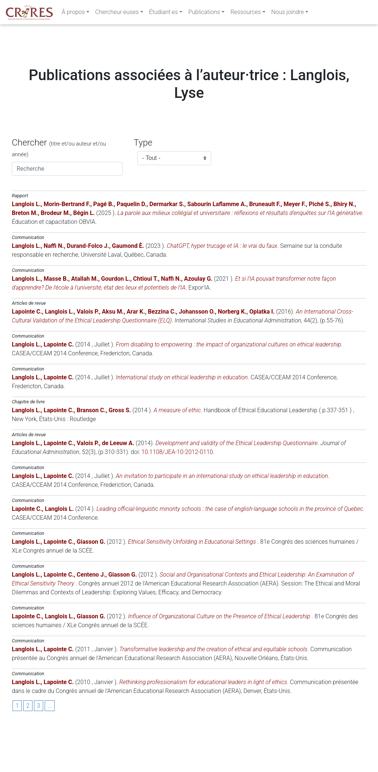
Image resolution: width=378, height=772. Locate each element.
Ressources (245, 13)
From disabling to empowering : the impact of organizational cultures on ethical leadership (228, 389)
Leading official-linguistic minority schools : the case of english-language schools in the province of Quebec (229, 553)
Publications (204, 13)
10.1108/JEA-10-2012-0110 (177, 496)
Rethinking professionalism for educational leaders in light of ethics (203, 726)
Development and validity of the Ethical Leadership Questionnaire (236, 487)
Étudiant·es (163, 13)
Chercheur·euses (117, 13)
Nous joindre (287, 13)
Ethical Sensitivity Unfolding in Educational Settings (192, 586)
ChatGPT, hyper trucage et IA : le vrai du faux (222, 290)
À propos (73, 13)
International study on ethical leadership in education (182, 422)
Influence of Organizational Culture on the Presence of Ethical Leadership (220, 661)
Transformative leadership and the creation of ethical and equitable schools (213, 693)
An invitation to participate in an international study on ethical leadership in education (222, 520)
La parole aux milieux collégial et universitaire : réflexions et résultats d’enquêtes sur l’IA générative (239, 257)
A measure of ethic (177, 454)
